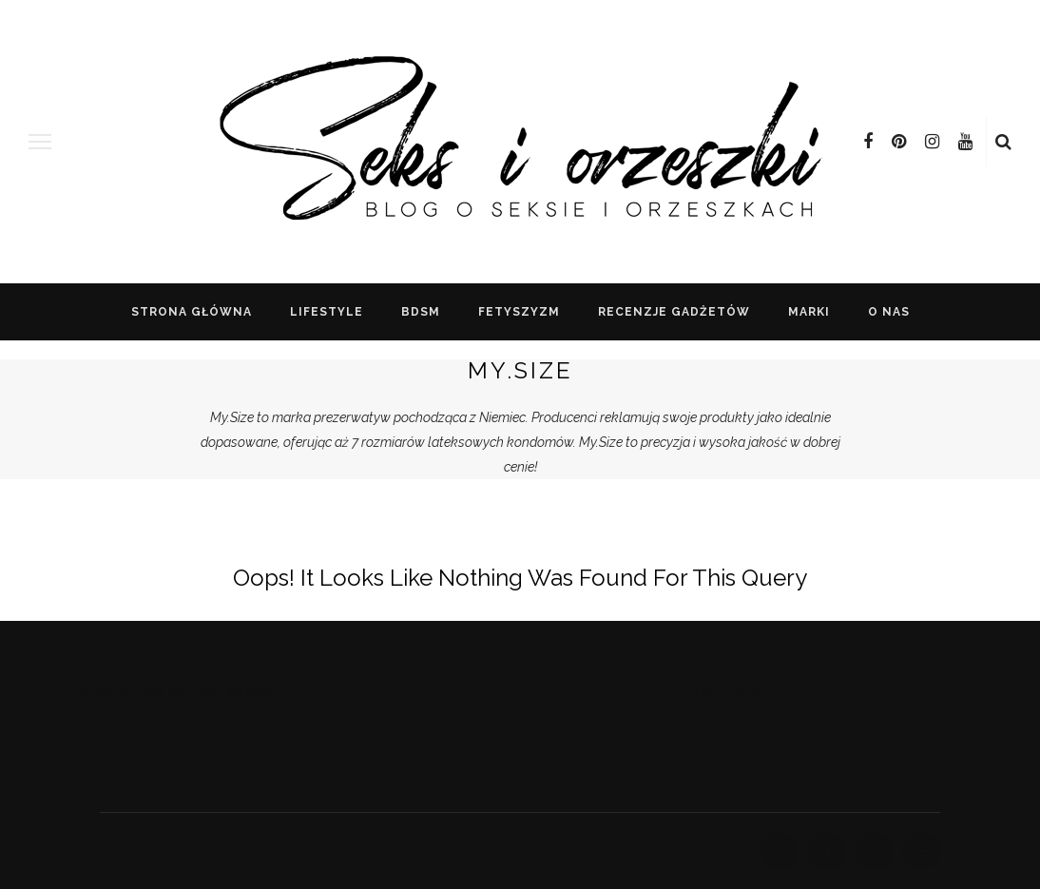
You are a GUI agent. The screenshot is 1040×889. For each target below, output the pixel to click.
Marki (809, 312)
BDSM (420, 312)
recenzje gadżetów (674, 312)
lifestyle (326, 312)
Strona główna (191, 312)
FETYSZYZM (519, 312)
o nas (889, 312)
